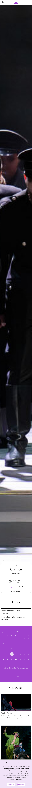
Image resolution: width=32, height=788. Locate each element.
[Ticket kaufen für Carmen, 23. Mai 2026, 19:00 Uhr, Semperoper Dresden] (12, 587)
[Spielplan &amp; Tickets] (3, 2)
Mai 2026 (16, 632)
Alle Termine (16, 591)
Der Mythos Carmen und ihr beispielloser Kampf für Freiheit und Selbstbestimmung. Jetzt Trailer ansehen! (15, 717)
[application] (16, 646)
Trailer (7, 713)
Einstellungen (11, 784)
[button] (30, 283)
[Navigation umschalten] (29, 2)
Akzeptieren (21, 784)
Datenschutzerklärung (15, 779)
